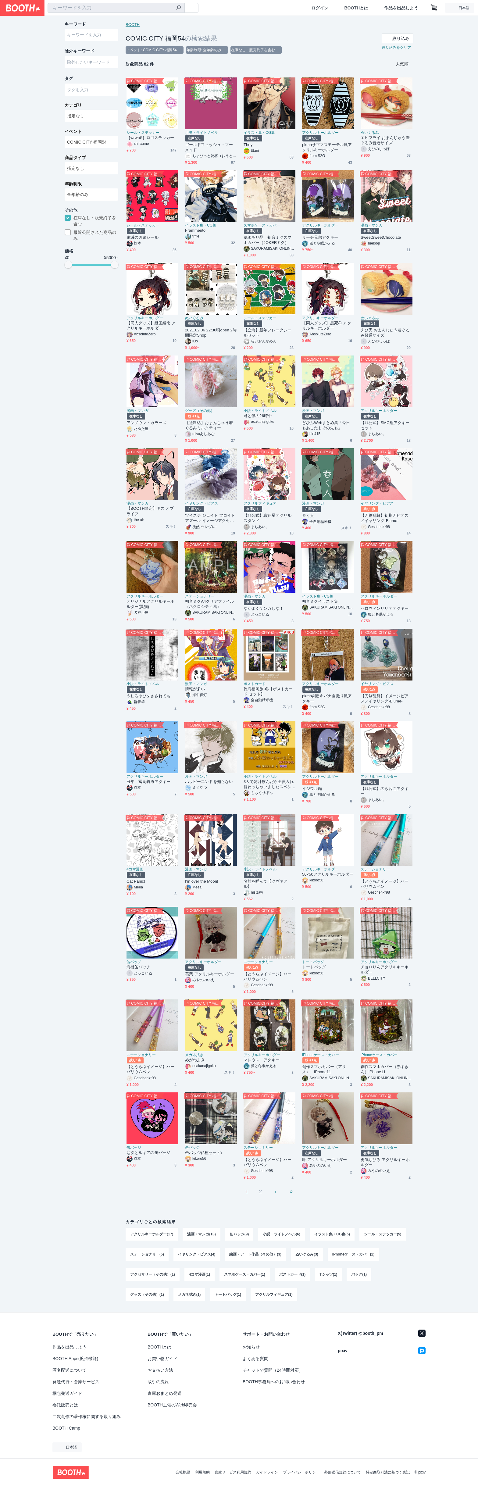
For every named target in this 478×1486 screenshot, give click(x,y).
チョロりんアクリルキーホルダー (384, 969)
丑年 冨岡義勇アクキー (148, 781)
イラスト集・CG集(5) (332, 1234)
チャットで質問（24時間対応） (273, 1370)
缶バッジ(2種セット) (203, 1152)
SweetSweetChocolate (381, 237)
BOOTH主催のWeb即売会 (172, 1404)
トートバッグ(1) (228, 1294)
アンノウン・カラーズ (146, 422)
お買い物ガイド (162, 1358)
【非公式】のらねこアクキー (384, 791)
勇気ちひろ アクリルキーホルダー (385, 1162)
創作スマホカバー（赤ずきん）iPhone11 (384, 1069)
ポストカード (255, 684)
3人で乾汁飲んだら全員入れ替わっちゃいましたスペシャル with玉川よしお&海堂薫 (269, 784)
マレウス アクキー (262, 1060)
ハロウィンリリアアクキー (384, 608)
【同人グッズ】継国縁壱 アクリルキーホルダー (151, 325)
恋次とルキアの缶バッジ (148, 1152)
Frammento (195, 230)
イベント (73, 131)
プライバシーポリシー (301, 1472)
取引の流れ (158, 1381)
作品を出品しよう (401, 8)
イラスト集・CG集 (259, 132)
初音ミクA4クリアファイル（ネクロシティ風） (209, 604)
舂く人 (308, 515)
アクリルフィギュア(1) (274, 1294)
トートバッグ (313, 962)
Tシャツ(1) (328, 1274)
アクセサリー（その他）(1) (152, 1274)
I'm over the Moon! (201, 881)
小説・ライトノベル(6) (281, 1234)
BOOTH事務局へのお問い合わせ (274, 1381)
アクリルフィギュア (260, 503)
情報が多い (195, 689)
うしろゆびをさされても (148, 696)
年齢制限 (73, 184)
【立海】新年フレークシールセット (267, 333)
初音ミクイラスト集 (320, 601)
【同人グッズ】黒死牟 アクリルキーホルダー (326, 325)
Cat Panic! (136, 881)
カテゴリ (73, 105)
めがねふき (195, 1060)
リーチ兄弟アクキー (320, 237)
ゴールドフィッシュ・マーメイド (209, 147)
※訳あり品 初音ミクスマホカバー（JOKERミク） (267, 240)
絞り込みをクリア (396, 47)
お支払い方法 (160, 1370)
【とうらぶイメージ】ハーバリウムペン (384, 884)
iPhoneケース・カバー (320, 1055)
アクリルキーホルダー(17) (151, 1234)
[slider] (68, 264)
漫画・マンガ (372, 225)
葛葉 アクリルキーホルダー (209, 974)
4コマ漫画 (135, 869)
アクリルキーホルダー (320, 132)
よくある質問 (255, 1358)
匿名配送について (69, 1370)
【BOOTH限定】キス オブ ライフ (150, 511)
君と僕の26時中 (258, 415)
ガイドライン (267, 1472)
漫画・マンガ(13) (201, 1234)
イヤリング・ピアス (201, 503)
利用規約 (202, 1472)
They (248, 144)
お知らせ (251, 1347)
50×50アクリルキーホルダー (327, 874)
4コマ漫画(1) (199, 1274)
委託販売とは (65, 1404)
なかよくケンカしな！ (264, 608)
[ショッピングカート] (434, 8)
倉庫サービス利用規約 (233, 1472)
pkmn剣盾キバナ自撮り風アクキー (327, 698)
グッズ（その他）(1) (147, 1294)
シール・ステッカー (143, 132)
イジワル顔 (312, 788)
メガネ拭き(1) (189, 1294)
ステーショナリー (199, 596)
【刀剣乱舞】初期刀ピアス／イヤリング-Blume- (384, 518)
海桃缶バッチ (138, 967)
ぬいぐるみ (370, 132)
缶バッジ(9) (239, 1234)
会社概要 (183, 1472)
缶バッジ (134, 962)
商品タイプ (75, 157)
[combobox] (116, 8)
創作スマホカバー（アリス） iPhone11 (324, 1069)
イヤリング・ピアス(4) (197, 1254)
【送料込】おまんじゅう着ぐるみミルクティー (209, 425)
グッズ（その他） (199, 411)
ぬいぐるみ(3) (306, 1254)
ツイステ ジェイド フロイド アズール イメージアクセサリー (210, 518)
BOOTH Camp (66, 1428)
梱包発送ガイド (67, 1393)
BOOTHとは (356, 8)
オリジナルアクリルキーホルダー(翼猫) (150, 604)
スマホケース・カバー (262, 225)
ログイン (319, 8)
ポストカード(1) (292, 1274)
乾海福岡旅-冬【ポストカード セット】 (268, 691)
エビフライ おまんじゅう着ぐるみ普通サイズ (385, 140)
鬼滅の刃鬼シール (143, 237)
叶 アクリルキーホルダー (324, 1159)
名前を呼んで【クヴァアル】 (265, 884)
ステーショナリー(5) (147, 1254)
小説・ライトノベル (201, 132)
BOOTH (133, 24)
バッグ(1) (359, 1274)
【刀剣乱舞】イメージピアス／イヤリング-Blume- (384, 698)
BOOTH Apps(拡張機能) (75, 1358)
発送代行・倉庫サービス (75, 1381)
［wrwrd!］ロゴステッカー (150, 137)
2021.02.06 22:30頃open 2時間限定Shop (211, 333)
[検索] (178, 8)
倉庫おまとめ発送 (165, 1393)
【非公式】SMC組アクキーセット (385, 425)
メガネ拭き (194, 1055)
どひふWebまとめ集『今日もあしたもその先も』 (326, 425)
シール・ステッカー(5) (382, 1234)
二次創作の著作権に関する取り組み (86, 1416)
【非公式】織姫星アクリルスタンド (267, 518)
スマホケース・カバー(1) (244, 1274)
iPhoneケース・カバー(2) (353, 1254)
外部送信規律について (342, 1472)
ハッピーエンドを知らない (209, 781)
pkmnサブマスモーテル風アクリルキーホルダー (327, 147)
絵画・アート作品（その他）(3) (255, 1254)
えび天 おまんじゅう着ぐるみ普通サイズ (385, 333)
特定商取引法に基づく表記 (388, 1472)
